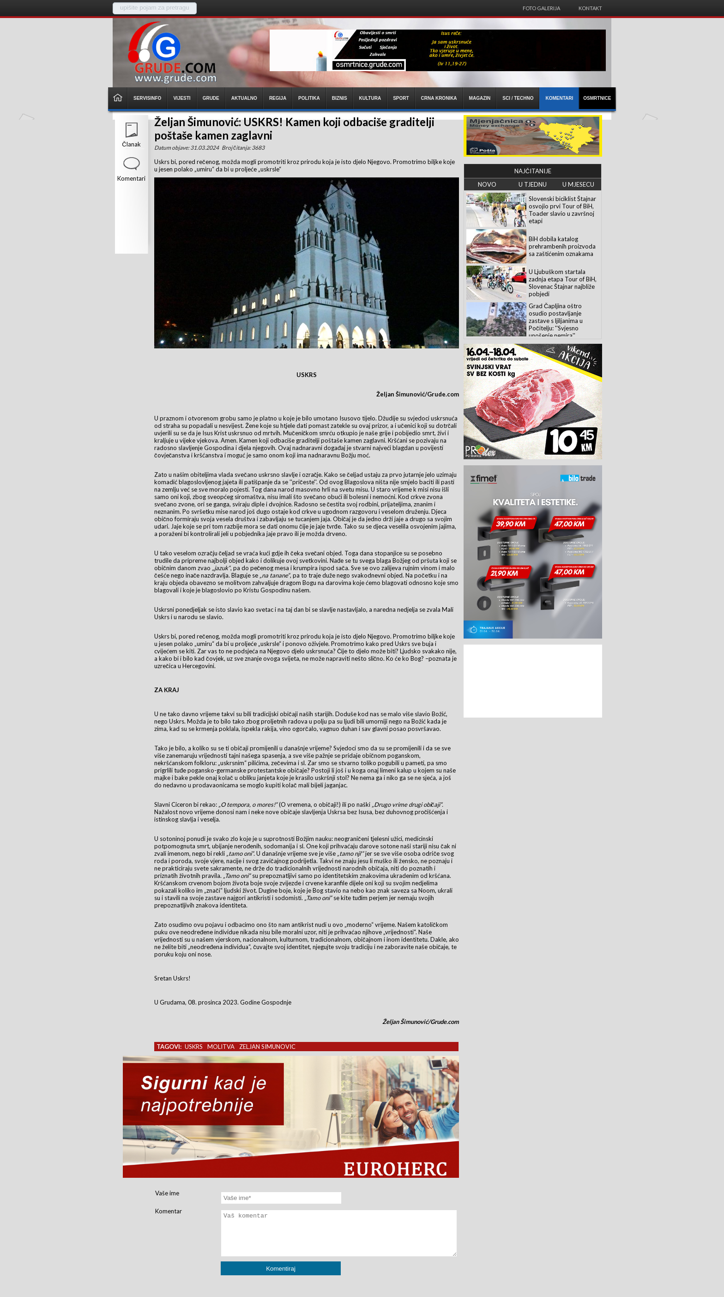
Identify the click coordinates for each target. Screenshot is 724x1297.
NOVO (487, 184)
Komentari (131, 178)
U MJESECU (578, 184)
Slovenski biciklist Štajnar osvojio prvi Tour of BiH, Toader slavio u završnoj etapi (562, 210)
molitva (221, 1046)
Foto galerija (541, 8)
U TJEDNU (533, 184)
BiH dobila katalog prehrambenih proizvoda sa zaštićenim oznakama (562, 246)
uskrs (194, 1046)
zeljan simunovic (267, 1046)
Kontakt (590, 8)
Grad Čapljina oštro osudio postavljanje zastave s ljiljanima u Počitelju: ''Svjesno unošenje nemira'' (556, 320)
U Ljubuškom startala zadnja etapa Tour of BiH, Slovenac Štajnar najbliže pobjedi (563, 283)
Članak (131, 144)
